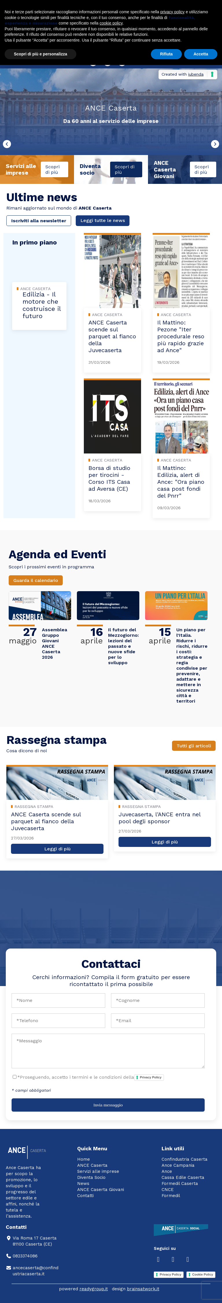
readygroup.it (93, 1288)
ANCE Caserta (92, 1165)
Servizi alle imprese (98, 1171)
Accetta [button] (200, 54)
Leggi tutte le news (102, 220)
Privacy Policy (151, 1077)
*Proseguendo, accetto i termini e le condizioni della (90, 1077)
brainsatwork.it (143, 1288)
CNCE (168, 1189)
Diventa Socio (91, 1177)
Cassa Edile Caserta (183, 1177)
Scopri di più (52, 169)
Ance (167, 1171)
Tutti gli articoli (194, 745)
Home (83, 1159)
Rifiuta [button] (166, 54)
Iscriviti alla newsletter (38, 220)
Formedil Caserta (180, 1183)
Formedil (171, 1195)
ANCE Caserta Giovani (100, 1189)
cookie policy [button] (111, 23)
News (83, 1183)
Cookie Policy (202, 1274)
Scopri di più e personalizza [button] (40, 54)
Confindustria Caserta (185, 1159)
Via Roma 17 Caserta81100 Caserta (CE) (31, 1241)
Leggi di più (57, 849)
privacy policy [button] (172, 12)
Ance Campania (178, 1165)
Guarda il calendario (35, 580)
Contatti (85, 1195)
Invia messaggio (108, 1105)
